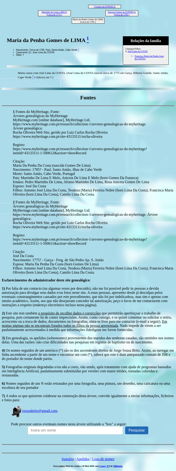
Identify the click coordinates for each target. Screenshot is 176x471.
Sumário (68, 459)
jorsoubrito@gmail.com (34, 411)
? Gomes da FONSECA (105, 6)
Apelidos (83, 459)
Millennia (118, 466)
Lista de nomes (103, 459)
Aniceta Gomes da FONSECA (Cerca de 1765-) (122, 13)
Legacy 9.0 (104, 466)
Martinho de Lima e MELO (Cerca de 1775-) (54, 13)
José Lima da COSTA (138, 51)
